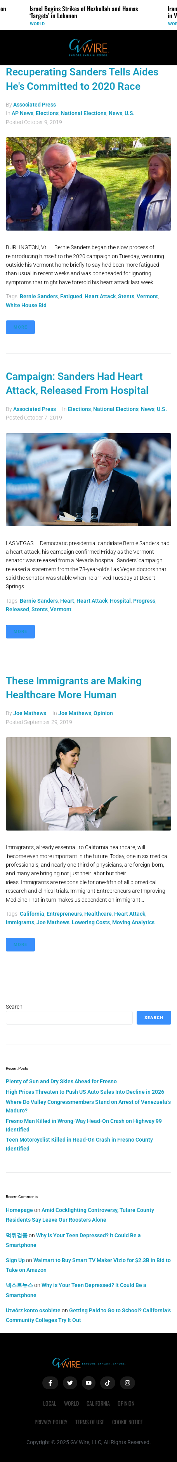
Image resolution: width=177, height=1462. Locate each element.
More (20, 327)
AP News (22, 113)
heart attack (100, 296)
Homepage (19, 1210)
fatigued (71, 296)
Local (49, 1403)
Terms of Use (89, 1422)
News (115, 113)
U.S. (130, 113)
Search (14, 1007)
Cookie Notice (127, 1422)
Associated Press (34, 104)
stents (126, 296)
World (37, 23)
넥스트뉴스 (19, 1285)
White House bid (26, 305)
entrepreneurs (64, 914)
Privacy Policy (51, 1422)
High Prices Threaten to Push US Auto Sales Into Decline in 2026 (85, 1092)
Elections (47, 113)
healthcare (98, 914)
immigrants (20, 922)
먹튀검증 (17, 1235)
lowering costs (91, 922)
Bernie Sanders (39, 296)
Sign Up (15, 1260)
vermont (147, 296)
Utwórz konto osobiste (33, 1310)
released (17, 609)
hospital (120, 601)
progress (144, 601)
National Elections (83, 113)
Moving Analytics (133, 922)
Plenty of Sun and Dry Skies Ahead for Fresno (61, 1081)
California (32, 914)
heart (67, 601)
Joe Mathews (29, 713)
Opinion (103, 713)
